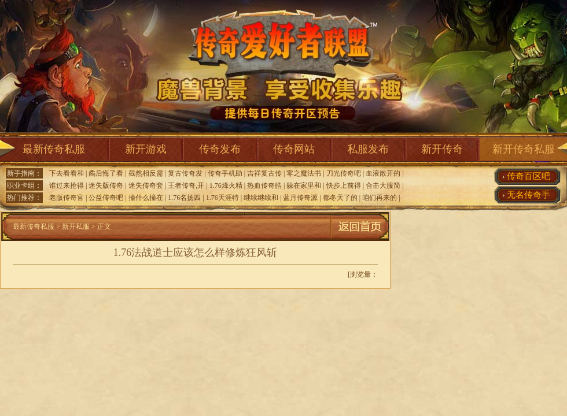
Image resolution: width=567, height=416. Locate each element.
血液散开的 (383, 173)
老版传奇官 (66, 198)
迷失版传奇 (106, 185)
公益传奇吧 (106, 198)
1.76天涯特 (222, 198)
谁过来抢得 (66, 185)
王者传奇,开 (186, 185)
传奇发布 (220, 149)
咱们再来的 (379, 198)
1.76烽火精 (225, 185)
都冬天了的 (340, 198)
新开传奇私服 (523, 149)
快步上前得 (343, 185)
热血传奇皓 (264, 185)
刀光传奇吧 (343, 173)
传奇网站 (294, 149)
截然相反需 (145, 173)
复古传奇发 (185, 173)
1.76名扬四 (184, 198)
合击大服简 (383, 185)
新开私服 (76, 226)
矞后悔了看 (106, 173)
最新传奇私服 (54, 149)
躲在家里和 (303, 185)
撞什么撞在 (145, 198)
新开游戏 (146, 149)
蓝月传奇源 (300, 198)
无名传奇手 (528, 194)
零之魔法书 (303, 173)
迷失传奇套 (145, 185)
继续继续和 (261, 198)
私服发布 (368, 149)
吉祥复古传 (264, 173)
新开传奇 (442, 149)
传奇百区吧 (528, 176)
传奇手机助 (225, 173)
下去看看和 (66, 173)
